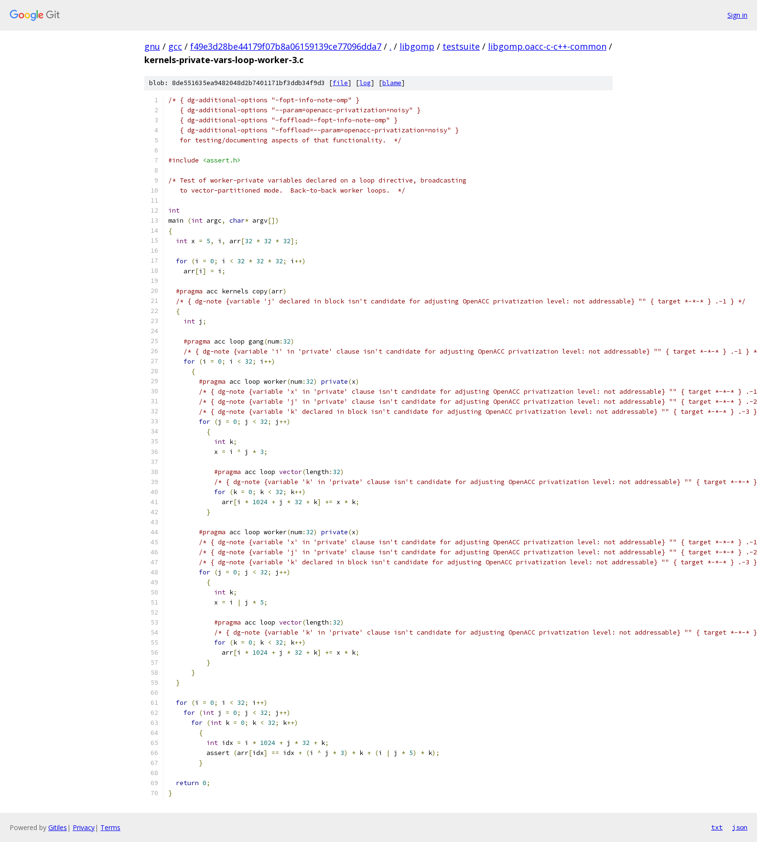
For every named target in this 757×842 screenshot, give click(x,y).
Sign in (737, 15)
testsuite (461, 46)
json (739, 827)
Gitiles (57, 827)
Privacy (84, 827)
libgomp (417, 46)
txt (717, 827)
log (365, 83)
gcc (175, 46)
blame (391, 83)
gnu (152, 46)
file (340, 83)
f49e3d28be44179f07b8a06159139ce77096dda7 (285, 46)
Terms (110, 827)
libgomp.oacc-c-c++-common (547, 46)
